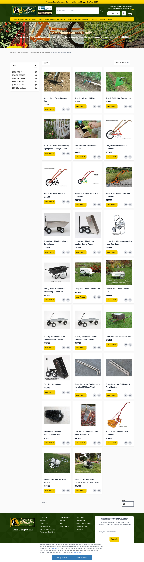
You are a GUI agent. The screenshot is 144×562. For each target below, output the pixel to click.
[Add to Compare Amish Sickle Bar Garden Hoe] (130, 106)
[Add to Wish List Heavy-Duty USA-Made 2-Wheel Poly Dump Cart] (64, 300)
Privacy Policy (45, 526)
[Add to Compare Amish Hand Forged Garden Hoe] (68, 109)
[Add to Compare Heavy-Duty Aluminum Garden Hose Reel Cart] (130, 252)
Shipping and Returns (47, 529)
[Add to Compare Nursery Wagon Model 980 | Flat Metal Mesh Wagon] (99, 347)
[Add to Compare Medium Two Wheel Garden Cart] (130, 300)
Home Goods (19, 19)
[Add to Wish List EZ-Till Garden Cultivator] (64, 202)
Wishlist (62, 521)
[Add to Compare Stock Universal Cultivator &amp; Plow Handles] (130, 395)
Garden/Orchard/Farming (40, 52)
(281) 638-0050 (27, 530)
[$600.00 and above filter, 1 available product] (24, 88)
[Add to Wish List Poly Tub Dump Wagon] (64, 392)
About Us (43, 521)
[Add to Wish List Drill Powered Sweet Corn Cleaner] (94, 157)
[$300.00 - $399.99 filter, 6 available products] (24, 78)
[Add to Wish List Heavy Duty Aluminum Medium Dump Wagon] (94, 252)
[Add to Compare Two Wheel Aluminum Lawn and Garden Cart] (99, 443)
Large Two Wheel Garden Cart (87, 289)
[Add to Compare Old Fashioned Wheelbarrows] (130, 345)
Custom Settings (82, 558)
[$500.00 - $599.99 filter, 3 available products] (24, 84)
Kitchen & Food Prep (58, 19)
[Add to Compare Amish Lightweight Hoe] (99, 106)
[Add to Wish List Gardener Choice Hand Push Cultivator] (94, 204)
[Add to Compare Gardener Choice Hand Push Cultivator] (99, 204)
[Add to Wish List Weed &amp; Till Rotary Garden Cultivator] (126, 443)
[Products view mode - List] (47, 62)
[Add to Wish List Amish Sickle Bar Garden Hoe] (126, 106)
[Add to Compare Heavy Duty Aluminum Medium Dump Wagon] (99, 252)
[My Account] (123, 13)
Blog (61, 523)
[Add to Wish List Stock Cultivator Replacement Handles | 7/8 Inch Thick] (94, 395)
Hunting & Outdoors (74, 19)
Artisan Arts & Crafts (90, 19)
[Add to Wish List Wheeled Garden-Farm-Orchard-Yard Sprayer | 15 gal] (94, 490)
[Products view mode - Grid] (44, 62)
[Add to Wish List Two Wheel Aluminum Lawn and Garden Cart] (94, 443)
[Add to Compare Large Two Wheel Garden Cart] (99, 297)
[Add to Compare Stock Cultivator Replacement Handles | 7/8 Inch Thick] (99, 395)
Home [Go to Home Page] (12, 52)
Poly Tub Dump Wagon (53, 384)
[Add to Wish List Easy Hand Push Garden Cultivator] (126, 157)
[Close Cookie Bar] (142, 545)
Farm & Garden (31, 19)
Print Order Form (66, 526)
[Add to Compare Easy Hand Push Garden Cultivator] (130, 157)
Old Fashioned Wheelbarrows (118, 337)
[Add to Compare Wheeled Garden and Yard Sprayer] (68, 490)
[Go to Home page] (24, 10)
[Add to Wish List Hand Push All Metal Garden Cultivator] (126, 204)
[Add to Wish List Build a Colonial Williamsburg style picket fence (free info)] (64, 153)
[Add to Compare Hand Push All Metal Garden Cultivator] (130, 204)
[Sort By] (122, 62)
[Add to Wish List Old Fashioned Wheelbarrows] (126, 345)
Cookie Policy (54, 548)
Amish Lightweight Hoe (85, 98)
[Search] (101, 10)
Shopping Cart (81, 526)
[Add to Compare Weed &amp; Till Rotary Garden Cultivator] (130, 443)
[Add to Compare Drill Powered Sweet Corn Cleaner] (99, 157)
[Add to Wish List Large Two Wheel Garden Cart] (94, 297)
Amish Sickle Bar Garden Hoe (118, 98)
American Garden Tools (61, 52)
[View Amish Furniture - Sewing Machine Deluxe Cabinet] (49, 109)
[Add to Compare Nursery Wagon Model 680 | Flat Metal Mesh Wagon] (68, 347)
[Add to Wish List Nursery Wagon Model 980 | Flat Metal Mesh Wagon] (94, 347)
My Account (80, 521)
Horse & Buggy (44, 19)
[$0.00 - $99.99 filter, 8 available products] (24, 72)
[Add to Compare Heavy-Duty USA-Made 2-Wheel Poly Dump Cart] (68, 300)
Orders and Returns (83, 523)
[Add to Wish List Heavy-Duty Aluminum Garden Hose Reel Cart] (126, 252)
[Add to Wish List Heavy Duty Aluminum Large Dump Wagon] (64, 252)
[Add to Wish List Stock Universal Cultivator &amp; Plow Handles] (126, 395)
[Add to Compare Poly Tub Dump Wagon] (68, 392)
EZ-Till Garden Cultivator (54, 194)
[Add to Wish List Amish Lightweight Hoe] (94, 106)
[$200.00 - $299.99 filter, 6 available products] (24, 75)
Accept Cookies (62, 558)
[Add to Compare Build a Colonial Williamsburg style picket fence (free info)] (68, 153)
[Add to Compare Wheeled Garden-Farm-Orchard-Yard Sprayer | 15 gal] (99, 490)
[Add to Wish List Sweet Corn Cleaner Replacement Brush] (64, 443)
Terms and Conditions (47, 532)
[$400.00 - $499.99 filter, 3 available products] (24, 81)
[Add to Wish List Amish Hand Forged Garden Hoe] (64, 109)
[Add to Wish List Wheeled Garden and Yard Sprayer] (64, 490)
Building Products (106, 19)
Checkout (79, 529)
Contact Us (114, 13)
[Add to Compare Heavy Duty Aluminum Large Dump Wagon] (68, 252)
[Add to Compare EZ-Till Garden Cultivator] (68, 202)
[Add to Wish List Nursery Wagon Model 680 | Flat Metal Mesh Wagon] (64, 347)
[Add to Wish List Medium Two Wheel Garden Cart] (126, 300)
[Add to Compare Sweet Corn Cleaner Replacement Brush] (68, 443)
